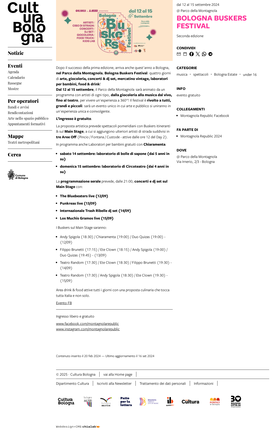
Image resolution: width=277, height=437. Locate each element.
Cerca (14, 154)
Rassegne (15, 83)
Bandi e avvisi (18, 107)
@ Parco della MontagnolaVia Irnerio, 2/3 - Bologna (197, 159)
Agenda (13, 71)
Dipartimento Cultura (72, 383)
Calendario (16, 77)
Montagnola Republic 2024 (201, 135)
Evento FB (64, 302)
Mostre (13, 88)
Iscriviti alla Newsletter (114, 383)
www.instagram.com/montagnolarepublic (88, 328)
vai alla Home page (117, 374)
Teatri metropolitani (24, 142)
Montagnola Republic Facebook (204, 115)
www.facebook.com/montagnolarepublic (87, 323)
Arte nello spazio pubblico (28, 118)
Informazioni (203, 383)
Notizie (16, 52)
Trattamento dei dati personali (163, 383)
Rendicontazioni (20, 112)
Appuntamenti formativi (26, 123)
